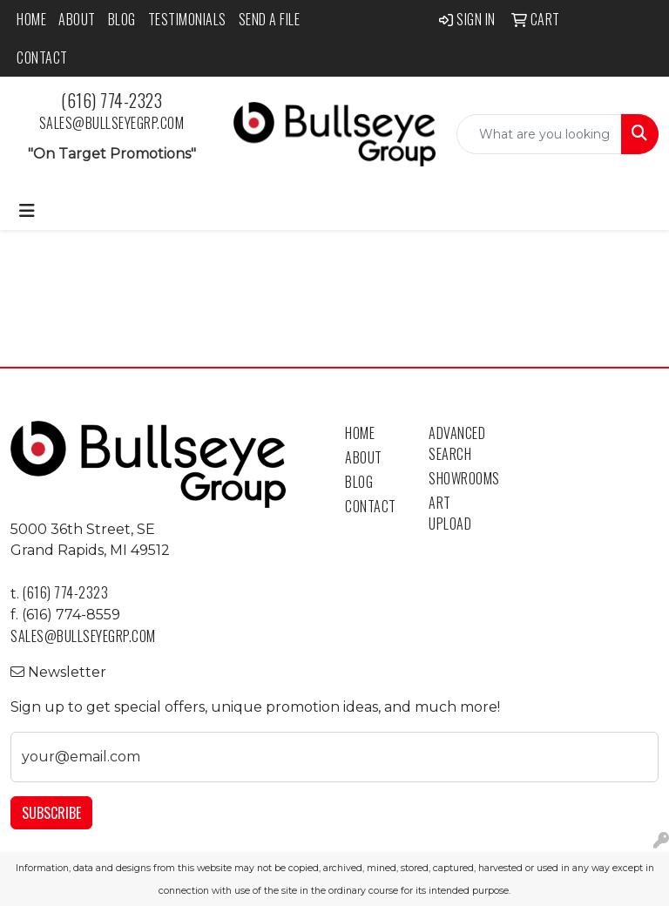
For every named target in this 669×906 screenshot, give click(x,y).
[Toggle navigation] (27, 211)
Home (31, 19)
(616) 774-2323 (111, 100)
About (77, 19)
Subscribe (51, 812)
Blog (122, 19)
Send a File (270, 19)
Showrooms (460, 478)
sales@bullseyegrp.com (112, 122)
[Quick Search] (539, 134)
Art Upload (450, 513)
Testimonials (187, 19)
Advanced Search (457, 443)
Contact (42, 57)
